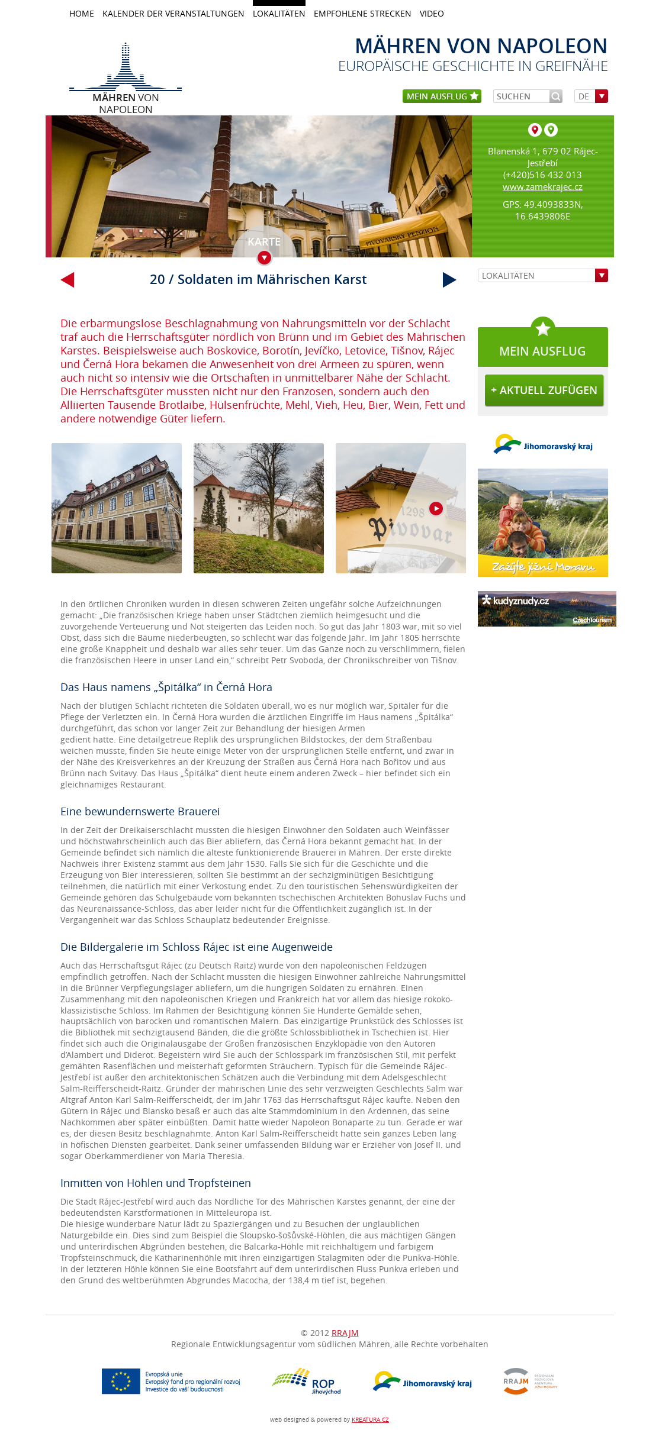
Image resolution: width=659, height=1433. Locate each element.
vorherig (67, 280)
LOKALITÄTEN (279, 13)
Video (432, 13)
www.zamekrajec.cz (543, 186)
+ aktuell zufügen (544, 390)
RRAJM (345, 1332)
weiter (450, 280)
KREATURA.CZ (370, 1420)
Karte (264, 241)
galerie (259, 514)
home (81, 13)
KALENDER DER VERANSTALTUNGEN (173, 13)
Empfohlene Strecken (363, 13)
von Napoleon (125, 97)
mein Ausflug (443, 97)
